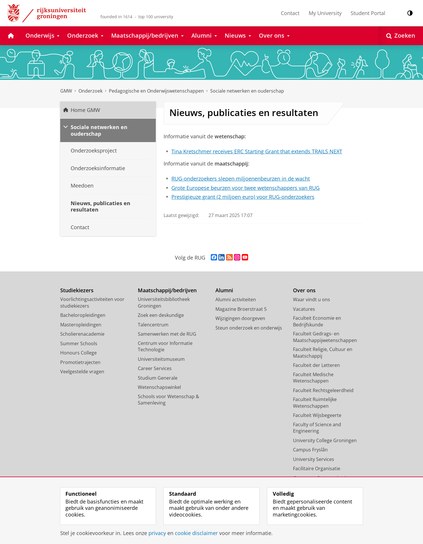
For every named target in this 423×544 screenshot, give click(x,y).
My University (325, 13)
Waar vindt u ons (311, 299)
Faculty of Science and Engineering (317, 427)
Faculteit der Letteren (316, 365)
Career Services (155, 368)
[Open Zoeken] (400, 35)
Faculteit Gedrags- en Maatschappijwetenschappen (325, 336)
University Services (313, 459)
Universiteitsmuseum (161, 359)
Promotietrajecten (80, 362)
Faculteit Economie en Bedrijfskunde (317, 321)
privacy (157, 533)
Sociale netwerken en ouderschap (247, 91)
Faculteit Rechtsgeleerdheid (323, 390)
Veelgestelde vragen (82, 371)
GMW (66, 91)
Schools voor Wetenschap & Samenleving (168, 399)
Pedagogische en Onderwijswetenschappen (156, 91)
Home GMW (85, 109)
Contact (290, 13)
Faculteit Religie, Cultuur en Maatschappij (322, 352)
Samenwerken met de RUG (167, 334)
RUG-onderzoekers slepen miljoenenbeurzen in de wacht (240, 178)
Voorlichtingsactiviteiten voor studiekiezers (92, 302)
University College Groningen (325, 440)
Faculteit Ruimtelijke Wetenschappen (315, 402)
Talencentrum (153, 324)
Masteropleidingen (80, 324)
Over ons (304, 290)
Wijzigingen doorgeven (240, 318)
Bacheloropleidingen (82, 315)
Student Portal (368, 13)
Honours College (78, 353)
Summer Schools (78, 343)
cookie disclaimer (196, 533)
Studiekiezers (77, 290)
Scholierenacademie (82, 334)
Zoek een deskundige (161, 315)
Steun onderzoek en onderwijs (248, 328)
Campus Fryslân (310, 449)
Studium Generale (157, 378)
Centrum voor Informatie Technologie (165, 346)
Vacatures (304, 309)
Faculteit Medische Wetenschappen (313, 377)
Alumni (224, 290)
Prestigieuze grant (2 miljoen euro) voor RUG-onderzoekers (242, 196)
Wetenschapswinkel (159, 387)
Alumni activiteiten (235, 299)
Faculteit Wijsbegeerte (317, 415)
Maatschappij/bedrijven (167, 290)
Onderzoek (90, 91)
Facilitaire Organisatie (316, 468)
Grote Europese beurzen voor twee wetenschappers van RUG (245, 187)
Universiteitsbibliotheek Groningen (164, 302)
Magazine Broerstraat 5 (241, 309)
